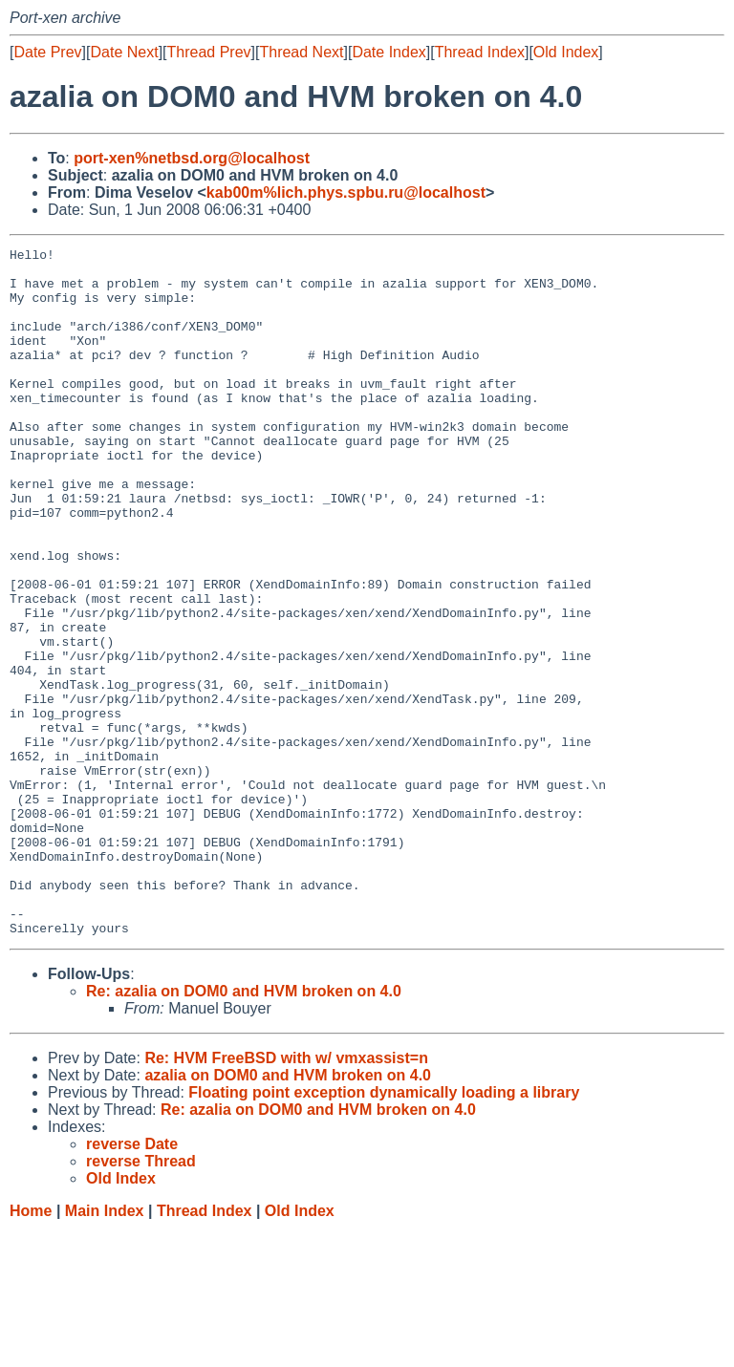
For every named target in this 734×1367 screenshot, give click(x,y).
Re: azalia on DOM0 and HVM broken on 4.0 (243, 1129)
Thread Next (301, 52)
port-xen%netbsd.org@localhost (192, 158)
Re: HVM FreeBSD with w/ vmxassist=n (286, 1195)
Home (31, 1348)
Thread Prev (209, 52)
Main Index (104, 1348)
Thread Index (480, 52)
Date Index (388, 52)
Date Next (124, 52)
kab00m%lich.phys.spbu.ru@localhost (346, 192)
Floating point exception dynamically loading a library (383, 1230)
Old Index (565, 52)
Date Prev (47, 52)
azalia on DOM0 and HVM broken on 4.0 (287, 1213)
